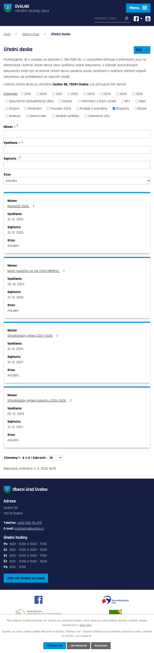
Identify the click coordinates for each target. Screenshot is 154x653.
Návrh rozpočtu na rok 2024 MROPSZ (36, 271)
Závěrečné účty (99, 116)
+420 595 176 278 (29, 522)
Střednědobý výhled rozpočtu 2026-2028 (40, 400)
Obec (142, 101)
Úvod (7, 34)
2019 (27, 93)
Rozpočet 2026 (21, 206)
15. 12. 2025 (15, 219)
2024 (106, 93)
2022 (74, 93)
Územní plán (38, 116)
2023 (90, 93)
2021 (59, 93)
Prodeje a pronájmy (93, 108)
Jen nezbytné (78, 645)
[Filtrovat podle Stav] (77, 181)
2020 (43, 93)
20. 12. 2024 (15, 413)
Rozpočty (122, 108)
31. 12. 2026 (15, 232)
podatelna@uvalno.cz (29, 528)
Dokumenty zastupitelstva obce (31, 101)
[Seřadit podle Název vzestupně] (17, 125)
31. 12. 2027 (15, 362)
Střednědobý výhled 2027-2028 (33, 335)
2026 (139, 93)
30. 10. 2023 (15, 284)
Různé (142, 108)
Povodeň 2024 (61, 108)
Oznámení (35, 108)
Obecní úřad (30, 34)
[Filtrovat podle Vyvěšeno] (77, 150)
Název (9, 126)
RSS (142, 50)
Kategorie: (11, 93)
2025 (123, 93)
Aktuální (13, 245)
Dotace (67, 101)
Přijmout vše (54, 645)
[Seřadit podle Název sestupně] (17, 126)
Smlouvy (15, 116)
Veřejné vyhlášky (67, 116)
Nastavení (101, 645)
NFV (127, 101)
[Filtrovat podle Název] (77, 134)
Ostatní (14, 108)
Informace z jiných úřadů (98, 101)
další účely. (86, 625)
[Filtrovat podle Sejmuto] (77, 165)
